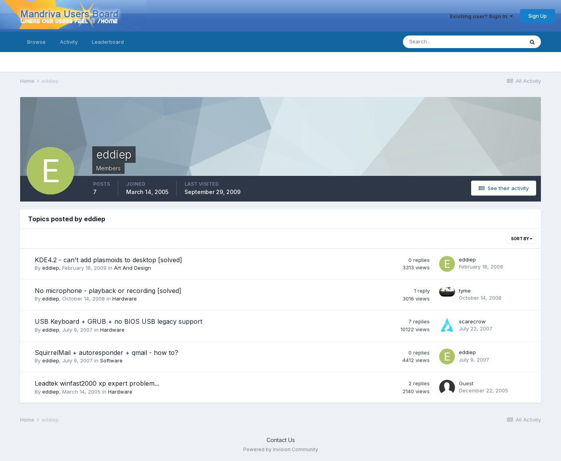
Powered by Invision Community (280, 449)
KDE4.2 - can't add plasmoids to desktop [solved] (108, 260)
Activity (69, 42)
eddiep (50, 268)
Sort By (521, 238)
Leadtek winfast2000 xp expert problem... (97, 383)
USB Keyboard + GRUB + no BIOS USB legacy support (118, 321)
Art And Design (132, 268)
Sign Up (537, 16)
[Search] (437, 41)
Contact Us (281, 440)
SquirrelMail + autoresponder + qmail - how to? (106, 352)
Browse (36, 42)
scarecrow (472, 321)
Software (111, 360)
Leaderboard (108, 42)
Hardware (124, 298)
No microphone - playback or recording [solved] (108, 291)
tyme (465, 290)
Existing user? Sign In (481, 16)
